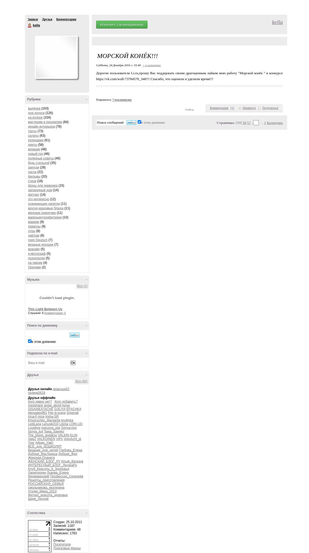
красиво (34, 249)
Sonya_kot (35, 431)
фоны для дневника (43, 185)
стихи (32, 181)
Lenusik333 (50, 424)
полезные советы (41, 158)
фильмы (34, 176)
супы (31, 231)
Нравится (249, 108)
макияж (33, 222)
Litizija (63, 424)
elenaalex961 (37, 413)
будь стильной (38, 163)
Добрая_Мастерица (42, 454)
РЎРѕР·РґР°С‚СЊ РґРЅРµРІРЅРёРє (122, 24)
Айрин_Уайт (44, 443)
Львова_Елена (58, 472)
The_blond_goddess (42, 435)
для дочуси (36, 113)
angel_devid (52, 405)
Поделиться (270, 108)
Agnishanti (35, 405)
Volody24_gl (72, 439)
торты (32, 131)
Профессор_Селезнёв (66, 476)
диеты (32, 145)
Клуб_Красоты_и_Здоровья (48, 469)
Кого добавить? (66, 401)
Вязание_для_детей (43, 450)
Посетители (62, 544)
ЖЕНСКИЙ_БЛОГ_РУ (44, 461)
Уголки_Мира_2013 (42, 491)
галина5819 (36, 393)
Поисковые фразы (67, 548)
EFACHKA (73, 409)
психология (36, 258)
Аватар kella (56, 57)
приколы (34, 226)
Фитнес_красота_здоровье (48, 495)
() (232, 108)
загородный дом (40, 190)
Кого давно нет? (40, 401)
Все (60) (82, 381)
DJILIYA (59, 409)
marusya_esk (50, 428)
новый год (35, 154)
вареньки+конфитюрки (45, 217)
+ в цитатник (151, 65)
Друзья (47, 19)
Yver (31, 443)
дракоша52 (61, 389)
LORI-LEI (75, 424)
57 (249, 123)
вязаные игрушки (40, 244)
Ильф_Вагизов (72, 461)
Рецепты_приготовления (46, 480)
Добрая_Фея (67, 454)
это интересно (38, 199)
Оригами (34, 267)
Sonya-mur (69, 428)
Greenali (72, 413)
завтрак (33, 235)
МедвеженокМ (38, 476)
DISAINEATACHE (40, 409)
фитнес (33, 195)
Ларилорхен (37, 472)
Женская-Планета (41, 458)
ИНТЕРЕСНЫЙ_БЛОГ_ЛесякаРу (52, 465)
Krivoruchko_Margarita (44, 420)
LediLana (34, 424)
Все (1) (82, 286)
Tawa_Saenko (54, 431)
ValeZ (32, 439)
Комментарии (66, 19)
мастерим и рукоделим (45, 122)
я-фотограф (37, 254)
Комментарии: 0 (55, 313)
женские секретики (42, 213)
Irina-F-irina (36, 416)
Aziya (66, 405)
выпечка (34, 108)
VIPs (59, 439)
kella (30, 25)
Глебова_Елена (70, 450)
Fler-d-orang (57, 413)
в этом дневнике (43, 342)
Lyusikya (34, 428)
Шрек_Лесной (38, 499)
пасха (32, 172)
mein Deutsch (37, 240)
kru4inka (67, 420)
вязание (34, 149)
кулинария (35, 140)
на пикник (35, 263)
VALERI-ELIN (67, 435)
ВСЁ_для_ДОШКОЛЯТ (45, 446)
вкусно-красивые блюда (46, 208)
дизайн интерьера (41, 126)
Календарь (275, 123)
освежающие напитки (44, 204)
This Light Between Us (45, 309)
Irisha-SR (52, 416)
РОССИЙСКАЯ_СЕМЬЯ (46, 484)
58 (244, 123)
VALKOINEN (46, 439)
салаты (33, 136)
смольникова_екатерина (46, 487)
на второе (35, 117)
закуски (33, 167)
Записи (33, 19)
